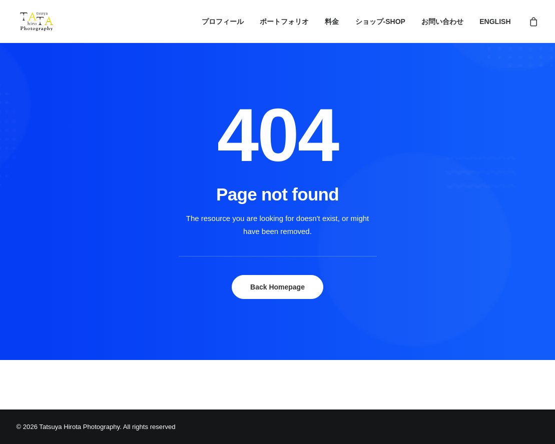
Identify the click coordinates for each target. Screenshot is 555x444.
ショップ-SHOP (380, 22)
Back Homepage (277, 287)
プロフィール (223, 22)
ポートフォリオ (284, 22)
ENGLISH (494, 22)
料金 (332, 22)
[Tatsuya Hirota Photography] (37, 21)
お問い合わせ (442, 22)
